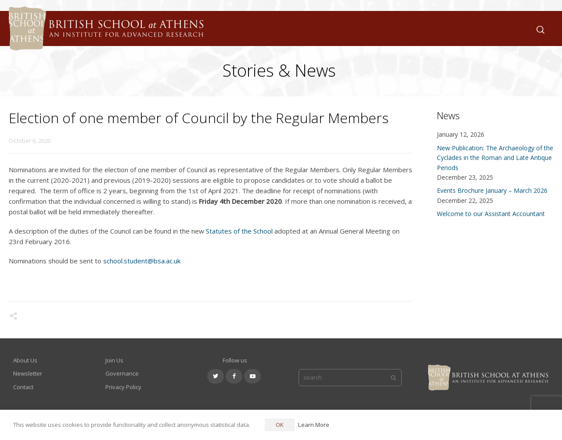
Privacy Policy (123, 387)
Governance (122, 373)
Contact (23, 387)
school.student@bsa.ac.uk (141, 260)
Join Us (114, 360)
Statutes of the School (239, 231)
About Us (25, 360)
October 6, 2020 (29, 141)
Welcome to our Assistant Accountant (491, 213)
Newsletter (27, 373)
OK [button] (280, 425)
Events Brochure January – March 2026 (492, 190)
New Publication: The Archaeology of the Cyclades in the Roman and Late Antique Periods (495, 158)
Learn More (313, 425)
